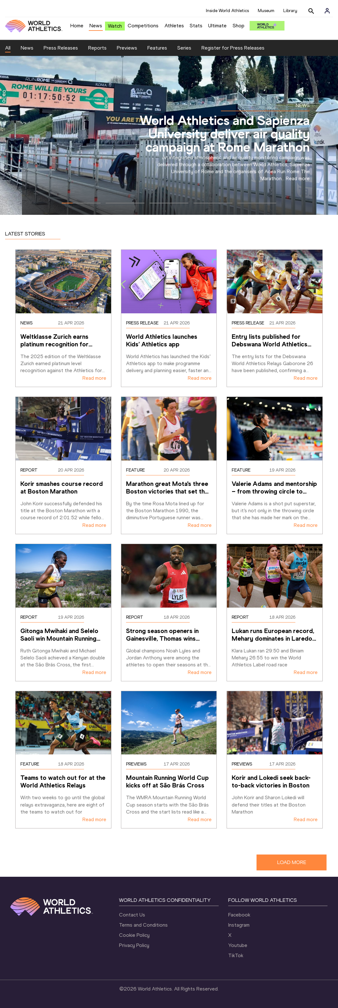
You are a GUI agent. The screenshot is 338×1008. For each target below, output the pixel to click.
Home (76, 26)
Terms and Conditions (143, 925)
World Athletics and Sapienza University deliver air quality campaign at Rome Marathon (225, 133)
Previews (127, 48)
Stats (196, 26)
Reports (97, 48)
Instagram (239, 925)
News (95, 26)
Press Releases (61, 48)
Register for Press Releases (232, 48)
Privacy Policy (134, 945)
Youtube (237, 945)
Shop (238, 26)
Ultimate (217, 26)
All (8, 48)
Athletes (174, 26)
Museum (266, 10)
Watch (115, 26)
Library (290, 10)
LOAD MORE (291, 862)
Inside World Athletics (227, 10)
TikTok (235, 955)
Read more (298, 178)
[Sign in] (327, 10)
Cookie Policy (134, 935)
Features (157, 48)
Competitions (143, 26)
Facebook (239, 915)
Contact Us (132, 915)
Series (184, 48)
